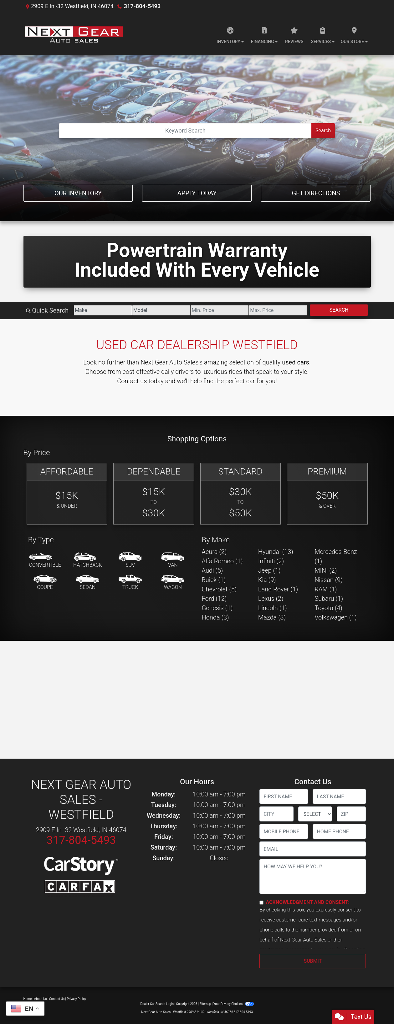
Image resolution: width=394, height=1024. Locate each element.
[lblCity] (276, 813)
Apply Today (197, 193)
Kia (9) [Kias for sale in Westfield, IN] (267, 580)
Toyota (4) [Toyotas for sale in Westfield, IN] (328, 608)
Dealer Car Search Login (157, 1004)
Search (323, 130)
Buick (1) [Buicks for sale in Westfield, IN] (214, 580)
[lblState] (315, 813)
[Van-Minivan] (172, 560)
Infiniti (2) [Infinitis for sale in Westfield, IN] (271, 561)
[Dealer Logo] (73, 34)
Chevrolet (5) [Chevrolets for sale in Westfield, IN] (219, 589)
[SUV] (130, 560)
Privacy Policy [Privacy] (76, 999)
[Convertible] (45, 560)
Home (27, 999)
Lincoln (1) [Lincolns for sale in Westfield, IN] (272, 608)
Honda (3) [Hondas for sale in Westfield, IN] (215, 617)
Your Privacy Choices (233, 1004)
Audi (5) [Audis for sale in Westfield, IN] (212, 570)
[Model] (161, 310)
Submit (313, 961)
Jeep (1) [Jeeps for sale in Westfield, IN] (269, 570)
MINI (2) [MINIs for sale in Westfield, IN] (326, 570)
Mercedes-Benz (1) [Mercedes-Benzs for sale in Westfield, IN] (336, 556)
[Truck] (130, 582)
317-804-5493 (142, 6)
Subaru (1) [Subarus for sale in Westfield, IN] (329, 598)
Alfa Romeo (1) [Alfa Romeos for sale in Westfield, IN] (222, 561)
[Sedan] (87, 582)
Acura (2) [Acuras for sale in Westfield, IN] (214, 551)
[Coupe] (45, 582)
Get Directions (316, 193)
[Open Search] (185, 130)
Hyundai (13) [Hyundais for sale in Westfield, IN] (275, 551)
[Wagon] (172, 582)
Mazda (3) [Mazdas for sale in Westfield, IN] (272, 617)
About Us (40, 999)
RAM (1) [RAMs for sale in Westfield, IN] (326, 589)
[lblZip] (351, 813)
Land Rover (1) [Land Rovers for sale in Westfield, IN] (278, 589)
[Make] (103, 310)
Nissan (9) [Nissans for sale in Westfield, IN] (329, 580)
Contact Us (56, 999)
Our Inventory (78, 193)
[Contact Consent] (261, 903)
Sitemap (205, 1004)
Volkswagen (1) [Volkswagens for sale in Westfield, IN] (336, 617)
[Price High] (278, 310)
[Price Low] (219, 310)
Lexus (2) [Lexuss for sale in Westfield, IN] (271, 598)
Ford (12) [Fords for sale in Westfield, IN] (214, 598)
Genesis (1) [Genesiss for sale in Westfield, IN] (217, 608)
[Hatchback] (87, 560)
